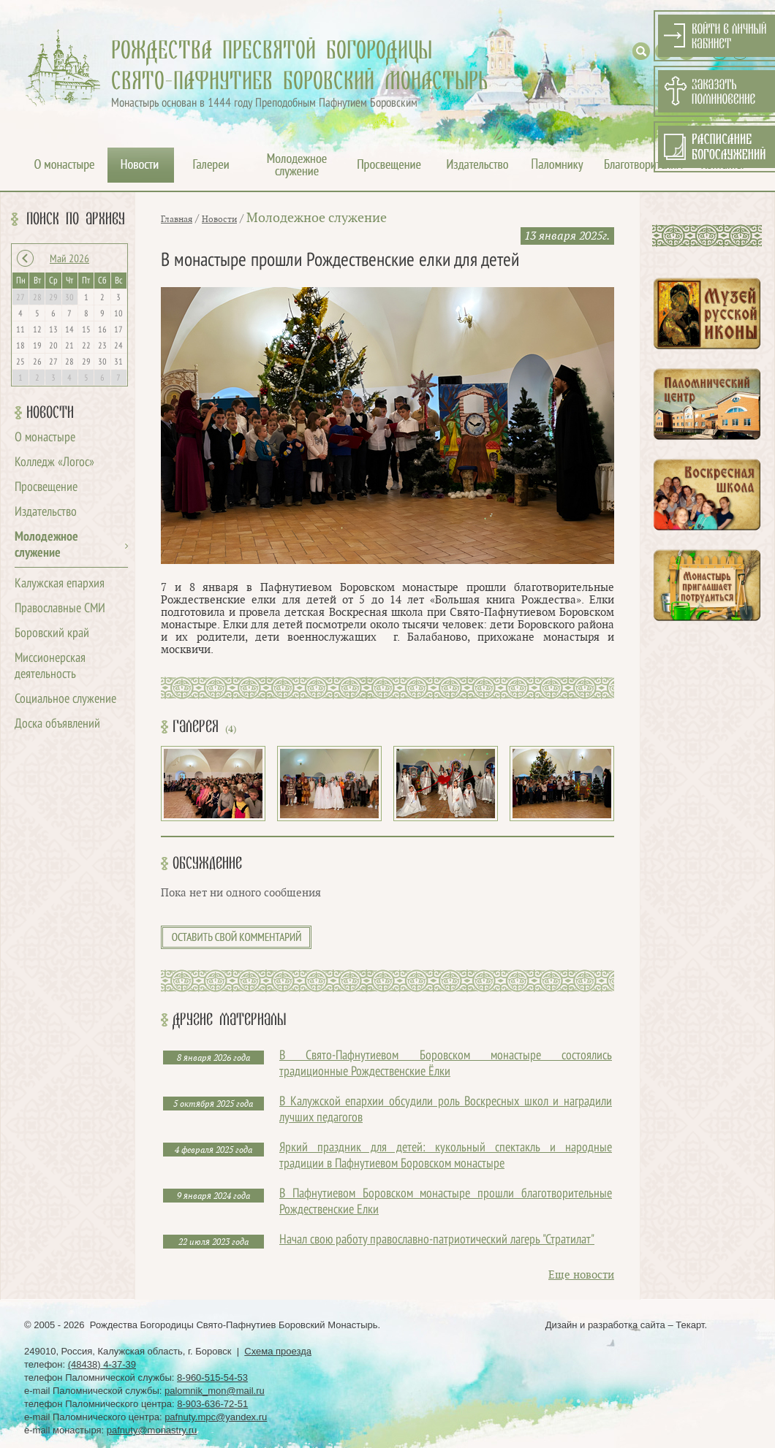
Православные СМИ (60, 609)
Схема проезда (277, 1351)
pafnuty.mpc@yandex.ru (216, 1416)
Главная (176, 219)
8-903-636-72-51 (212, 1403)
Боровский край (52, 634)
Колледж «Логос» (54, 463)
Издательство (46, 512)
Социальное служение (65, 699)
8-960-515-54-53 (212, 1377)
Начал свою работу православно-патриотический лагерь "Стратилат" (436, 1240)
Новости (50, 413)
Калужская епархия (60, 584)
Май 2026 (69, 259)
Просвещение (46, 487)
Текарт (690, 1324)
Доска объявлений (57, 724)
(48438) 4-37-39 (102, 1364)
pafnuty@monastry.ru (152, 1430)
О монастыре (45, 438)
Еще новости (581, 1275)
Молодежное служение (316, 218)
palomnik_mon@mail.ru (215, 1390)
